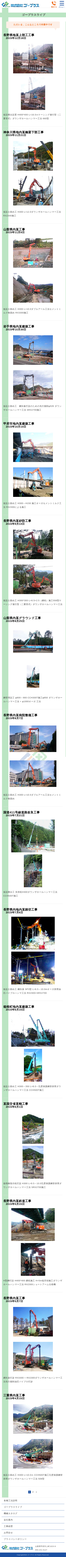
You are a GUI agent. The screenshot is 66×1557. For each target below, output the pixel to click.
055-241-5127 (41, 1550)
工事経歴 (8, 1526)
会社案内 (8, 1520)
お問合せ (8, 1533)
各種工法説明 (10, 1501)
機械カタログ (10, 1513)
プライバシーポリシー (15, 1539)
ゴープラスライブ (13, 1507)
